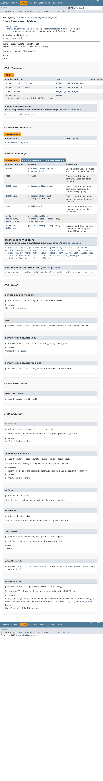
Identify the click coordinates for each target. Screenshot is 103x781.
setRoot (34, 258)
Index (54, 3)
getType (43, 253)
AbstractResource (21, 47)
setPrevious (22, 258)
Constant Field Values (15, 308)
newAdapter (62, 255)
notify (60, 272)
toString (45, 258)
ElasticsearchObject (16, 142)
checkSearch (34, 168)
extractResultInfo (38, 216)
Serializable (12, 221)
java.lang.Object (10, 26)
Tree (35, 3)
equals (16, 272)
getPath (72, 250)
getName (33, 250)
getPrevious (84, 250)
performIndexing (36, 225)
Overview (5, 3)
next (13, 114)
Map (7, 219)
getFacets (82, 248)
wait (80, 272)
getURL (53, 253)
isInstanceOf (38, 255)
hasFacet (73, 253)
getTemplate (11, 253)
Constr (27, 11)
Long (27, 87)
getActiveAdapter (38, 248)
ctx (7, 114)
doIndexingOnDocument (39, 196)
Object (58, 267)
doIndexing (34, 186)
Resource (7, 38)
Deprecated (44, 3)
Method (36, 11)
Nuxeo (18, 635)
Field (20, 11)
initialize (86, 253)
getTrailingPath (28, 253)
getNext (43, 250)
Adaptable (18, 38)
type (33, 114)
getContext (69, 248)
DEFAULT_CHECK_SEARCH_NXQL (70, 83)
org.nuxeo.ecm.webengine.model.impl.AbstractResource (33, 29)
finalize (26, 272)
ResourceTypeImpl (70, 29)
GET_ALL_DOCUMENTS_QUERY (69, 91)
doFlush (32, 176)
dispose (23, 248)
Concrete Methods (54, 160)
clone (8, 272)
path (20, 114)
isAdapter (24, 255)
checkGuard (11, 248)
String (28, 83)
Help (60, 3)
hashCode (49, 272)
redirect (87, 255)
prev (27, 114)
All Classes (6, 7)
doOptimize (34, 206)
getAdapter (55, 248)
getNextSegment (58, 250)
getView (63, 253)
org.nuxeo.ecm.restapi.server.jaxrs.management (35, 17)
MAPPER (59, 96)
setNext (9, 258)
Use (30, 3)
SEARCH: (71, 8)
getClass (38, 272)
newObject (75, 255)
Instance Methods (31, 160)
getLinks (9, 250)
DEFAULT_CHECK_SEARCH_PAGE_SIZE (73, 87)
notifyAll (71, 272)
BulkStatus (11, 186)
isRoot (50, 255)
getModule (22, 250)
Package (15, 3)
